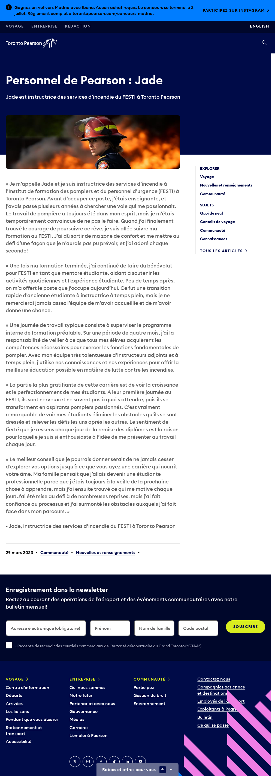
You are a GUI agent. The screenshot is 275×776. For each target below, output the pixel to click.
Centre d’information (27, 687)
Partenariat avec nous (92, 703)
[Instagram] (88, 761)
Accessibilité (18, 741)
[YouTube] (140, 761)
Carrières (78, 727)
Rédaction (78, 26)
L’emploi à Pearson (88, 735)
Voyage (15, 26)
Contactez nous (213, 679)
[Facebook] (101, 761)
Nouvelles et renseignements (105, 552)
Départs (14, 695)
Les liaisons (17, 711)
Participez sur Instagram (234, 10)
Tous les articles (221, 250)
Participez (144, 687)
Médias (76, 719)
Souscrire (245, 626)
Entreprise (44, 26)
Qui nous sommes (87, 687)
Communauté (54, 552)
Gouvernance (83, 711)
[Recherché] (264, 43)
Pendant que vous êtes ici (32, 719)
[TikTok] (114, 761)
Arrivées (14, 703)
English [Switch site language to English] (259, 26)
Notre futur (80, 695)
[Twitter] (74, 761)
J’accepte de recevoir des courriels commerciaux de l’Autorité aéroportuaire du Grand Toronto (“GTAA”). (109, 645)
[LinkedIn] (127, 761)
